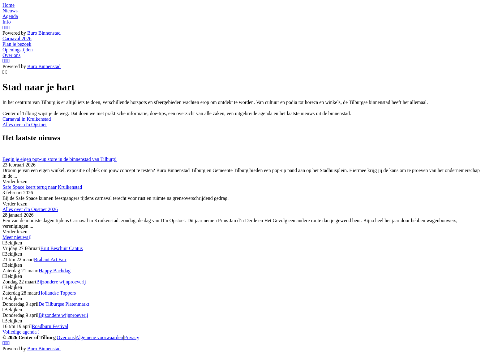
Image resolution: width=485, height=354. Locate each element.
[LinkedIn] (9, 27)
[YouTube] (7, 27)
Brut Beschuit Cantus (62, 248)
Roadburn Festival (50, 326)
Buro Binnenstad (44, 33)
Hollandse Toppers (57, 293)
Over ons (66, 337)
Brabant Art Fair (50, 259)
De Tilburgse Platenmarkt (63, 304)
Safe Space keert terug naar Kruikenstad (42, 187)
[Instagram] (3, 27)
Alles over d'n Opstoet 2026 (30, 209)
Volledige (21, 332)
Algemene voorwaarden (99, 337)
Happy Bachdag (55, 270)
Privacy (131, 337)
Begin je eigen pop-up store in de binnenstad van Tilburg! (59, 159)
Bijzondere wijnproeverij (61, 281)
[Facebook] (5, 27)
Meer (16, 237)
